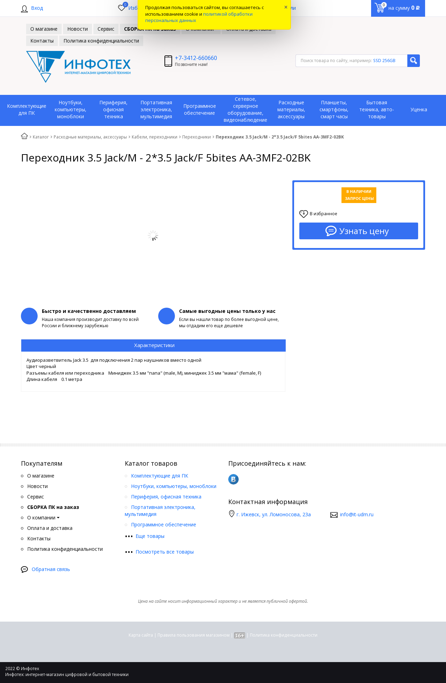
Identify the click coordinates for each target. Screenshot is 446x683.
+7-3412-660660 (196, 58)
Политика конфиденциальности (283, 635)
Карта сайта (141, 635)
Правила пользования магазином (193, 635)
